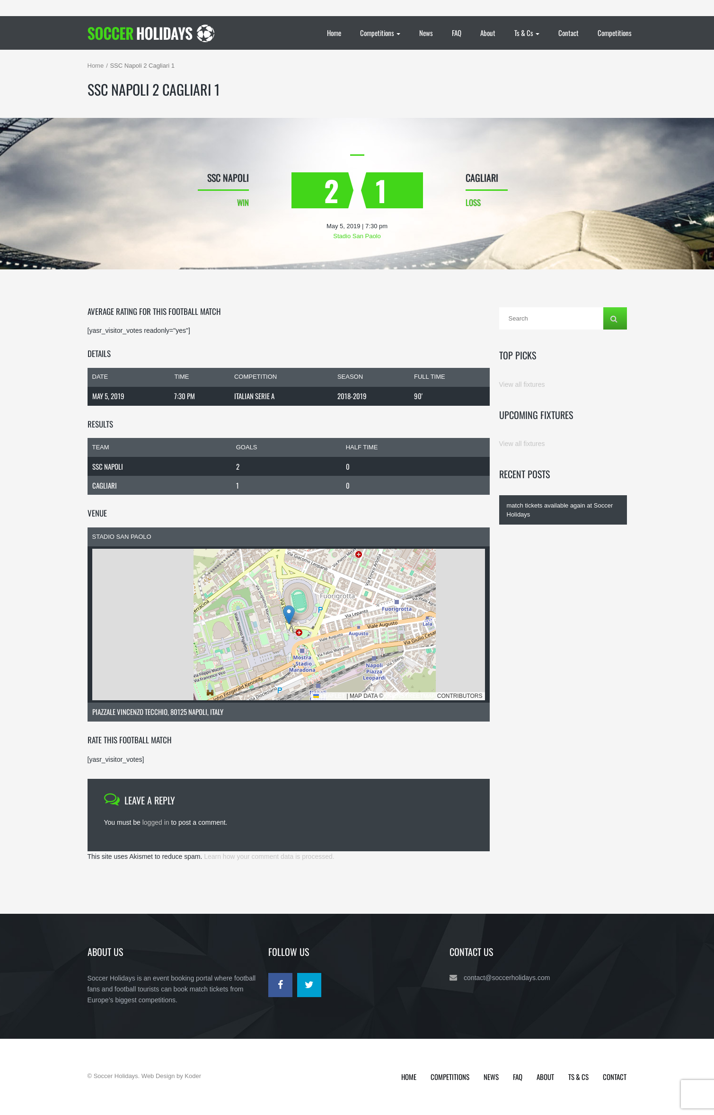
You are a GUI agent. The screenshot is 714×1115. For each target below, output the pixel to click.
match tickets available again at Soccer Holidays (560, 510)
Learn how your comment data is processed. (269, 856)
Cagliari (104, 485)
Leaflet (329, 696)
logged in (155, 822)
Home (334, 32)
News (426, 32)
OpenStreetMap (410, 696)
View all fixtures (522, 384)
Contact (568, 32)
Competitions (380, 32)
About (487, 32)
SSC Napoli (107, 466)
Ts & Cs (526, 32)
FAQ (456, 32)
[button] (289, 614)
